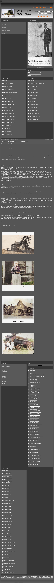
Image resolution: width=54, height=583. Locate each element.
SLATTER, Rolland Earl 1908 (34, 108)
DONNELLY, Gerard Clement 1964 (8, 105)
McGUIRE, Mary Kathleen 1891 (35, 407)
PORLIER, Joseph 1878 (7, 472)
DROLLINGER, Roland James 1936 (35, 458)
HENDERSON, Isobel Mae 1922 (35, 449)
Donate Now (4, 24)
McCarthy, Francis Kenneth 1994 (8, 543)
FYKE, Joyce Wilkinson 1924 (34, 452)
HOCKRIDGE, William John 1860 (35, 382)
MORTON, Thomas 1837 (33, 85)
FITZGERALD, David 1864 (34, 92)
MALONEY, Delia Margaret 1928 (8, 500)
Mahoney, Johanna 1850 (34, 380)
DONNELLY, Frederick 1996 (7, 117)
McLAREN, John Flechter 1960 (8, 513)
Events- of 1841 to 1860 (48, 139)
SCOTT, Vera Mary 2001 (7, 558)
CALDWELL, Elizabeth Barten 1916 (8, 89)
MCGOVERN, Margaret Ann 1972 (8, 528)
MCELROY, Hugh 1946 (7, 98)
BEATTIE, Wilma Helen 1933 (34, 119)
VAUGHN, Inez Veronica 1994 (8, 548)
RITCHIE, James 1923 (6, 497)
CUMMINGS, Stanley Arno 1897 (35, 415)
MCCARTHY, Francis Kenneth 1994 (9, 113)
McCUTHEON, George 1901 (34, 105)
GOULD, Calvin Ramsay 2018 (8, 131)
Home (3, 22)
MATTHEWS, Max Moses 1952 (8, 101)
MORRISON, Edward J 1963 (7, 516)
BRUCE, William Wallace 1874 (34, 392)
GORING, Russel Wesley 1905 (34, 425)
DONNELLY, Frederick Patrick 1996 (9, 119)
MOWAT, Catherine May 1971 (8, 525)
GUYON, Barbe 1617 (33, 82)
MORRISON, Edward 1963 (7, 515)
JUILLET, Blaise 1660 (6, 82)
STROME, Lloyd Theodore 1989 (8, 111)
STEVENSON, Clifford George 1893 (35, 412)
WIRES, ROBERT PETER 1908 (34, 431)
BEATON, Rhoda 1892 (33, 409)
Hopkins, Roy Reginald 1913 (34, 434)
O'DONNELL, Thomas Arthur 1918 (35, 443)
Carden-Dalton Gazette (6, 30)
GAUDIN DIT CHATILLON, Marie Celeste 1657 (37, 83)
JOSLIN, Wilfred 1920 (33, 114)
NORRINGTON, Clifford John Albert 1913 (36, 436)
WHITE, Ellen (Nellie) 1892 (7, 475)
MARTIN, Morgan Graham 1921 (35, 116)
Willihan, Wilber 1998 (6, 554)
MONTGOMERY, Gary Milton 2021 (8, 132)
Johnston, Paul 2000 (6, 555)
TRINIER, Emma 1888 (6, 85)
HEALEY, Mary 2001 (6, 557)
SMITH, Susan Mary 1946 (7, 510)
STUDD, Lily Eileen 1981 (7, 533)
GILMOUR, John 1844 (33, 89)
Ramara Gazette (4, 27)
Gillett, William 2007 (6, 564)
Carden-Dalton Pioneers (6, 28)
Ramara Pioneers (5, 25)
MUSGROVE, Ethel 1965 (7, 107)
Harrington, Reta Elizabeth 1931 (8, 503)
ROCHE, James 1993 (6, 540)
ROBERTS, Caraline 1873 (33, 95)
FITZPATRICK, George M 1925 (34, 117)
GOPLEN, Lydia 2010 (6, 569)
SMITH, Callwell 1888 (33, 401)
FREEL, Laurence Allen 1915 (34, 440)
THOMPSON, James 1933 (7, 95)
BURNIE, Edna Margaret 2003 (8, 561)
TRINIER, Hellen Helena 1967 (8, 110)
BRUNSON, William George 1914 (35, 437)
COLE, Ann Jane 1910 (6, 88)
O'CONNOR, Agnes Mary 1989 (8, 537)
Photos (3, 31)
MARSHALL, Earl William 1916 (34, 113)
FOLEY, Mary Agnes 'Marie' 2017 (8, 129)
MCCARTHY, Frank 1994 (7, 546)
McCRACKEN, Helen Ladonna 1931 (35, 455)
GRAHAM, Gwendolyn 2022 (7, 134)
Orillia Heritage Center (33, 75)
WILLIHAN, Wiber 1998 (7, 125)
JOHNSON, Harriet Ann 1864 (8, 83)
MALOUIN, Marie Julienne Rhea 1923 (9, 91)
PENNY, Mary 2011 (6, 570)
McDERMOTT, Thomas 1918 (7, 494)
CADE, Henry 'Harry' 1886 (34, 398)
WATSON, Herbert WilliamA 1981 (8, 534)
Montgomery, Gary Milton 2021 (8, 572)
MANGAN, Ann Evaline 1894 (34, 413)
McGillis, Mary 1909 (6, 487)
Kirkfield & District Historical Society (35, 74)
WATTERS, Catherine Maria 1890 (35, 406)
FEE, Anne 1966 (5, 108)
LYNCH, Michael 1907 (6, 482)
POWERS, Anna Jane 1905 (7, 86)
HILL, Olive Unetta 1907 (33, 107)
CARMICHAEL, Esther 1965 (7, 521)
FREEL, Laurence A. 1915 (34, 110)
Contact (3, 33)
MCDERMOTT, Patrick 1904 (7, 478)
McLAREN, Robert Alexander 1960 (8, 104)
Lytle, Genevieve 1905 (33, 428)
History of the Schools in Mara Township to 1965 (10, 139)
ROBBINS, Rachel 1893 (7, 476)
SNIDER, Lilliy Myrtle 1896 (34, 104)
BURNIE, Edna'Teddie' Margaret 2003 (9, 563)
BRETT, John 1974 (6, 530)
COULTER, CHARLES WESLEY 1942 (8, 507)
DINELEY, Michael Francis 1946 (35, 459)
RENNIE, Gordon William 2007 (8, 566)
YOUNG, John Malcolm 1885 (34, 99)
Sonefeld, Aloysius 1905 (33, 430)
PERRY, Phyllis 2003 (6, 126)
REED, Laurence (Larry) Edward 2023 (9, 135)
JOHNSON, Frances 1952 (7, 512)
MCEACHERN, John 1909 (7, 484)
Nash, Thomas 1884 (33, 395)
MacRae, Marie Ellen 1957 (34, 464)
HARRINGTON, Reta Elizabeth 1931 (9, 501)
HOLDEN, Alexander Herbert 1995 (9, 549)
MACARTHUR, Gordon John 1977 (8, 531)
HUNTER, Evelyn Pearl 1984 (7, 536)
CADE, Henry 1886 (33, 101)
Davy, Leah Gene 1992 (7, 539)
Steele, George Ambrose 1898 (34, 416)
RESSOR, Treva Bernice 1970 (8, 524)
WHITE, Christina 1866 (33, 385)
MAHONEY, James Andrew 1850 (35, 91)
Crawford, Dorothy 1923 (34, 451)
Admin (15, 143)
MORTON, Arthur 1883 (33, 98)
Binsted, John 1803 (33, 377)
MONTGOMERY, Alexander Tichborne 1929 (10, 92)
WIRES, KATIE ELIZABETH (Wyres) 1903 (36, 424)
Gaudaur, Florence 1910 (7, 488)
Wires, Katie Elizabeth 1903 (34, 422)
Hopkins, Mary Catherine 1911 (35, 433)
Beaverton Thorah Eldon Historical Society (36, 72)
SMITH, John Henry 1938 (7, 506)
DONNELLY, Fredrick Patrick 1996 (8, 123)
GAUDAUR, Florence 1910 (7, 490)
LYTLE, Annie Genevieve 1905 (34, 427)
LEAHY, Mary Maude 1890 (34, 404)
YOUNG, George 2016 (6, 128)
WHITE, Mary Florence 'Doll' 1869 (35, 388)
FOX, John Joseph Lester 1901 (34, 421)
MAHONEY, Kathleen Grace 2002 (8, 560)
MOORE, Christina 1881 (33, 394)
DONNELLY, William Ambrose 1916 (35, 111)
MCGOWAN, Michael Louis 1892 (35, 410)
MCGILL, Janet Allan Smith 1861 (35, 383)
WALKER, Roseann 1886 (33, 400)
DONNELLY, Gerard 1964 (7, 518)
